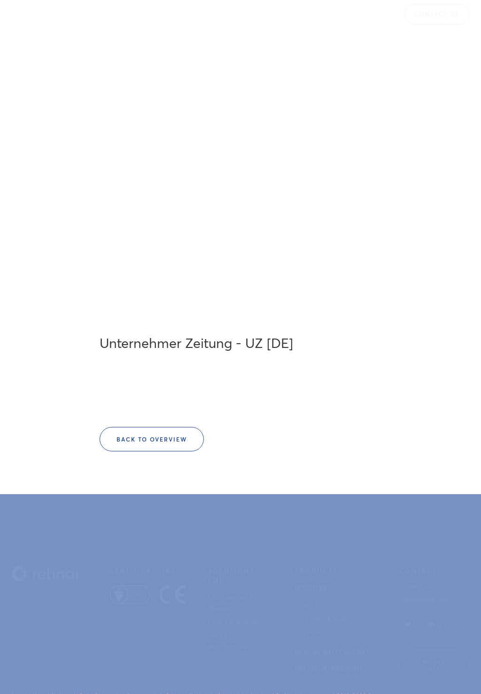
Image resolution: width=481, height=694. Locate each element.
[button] (169, 14)
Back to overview (151, 439)
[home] (40, 14)
